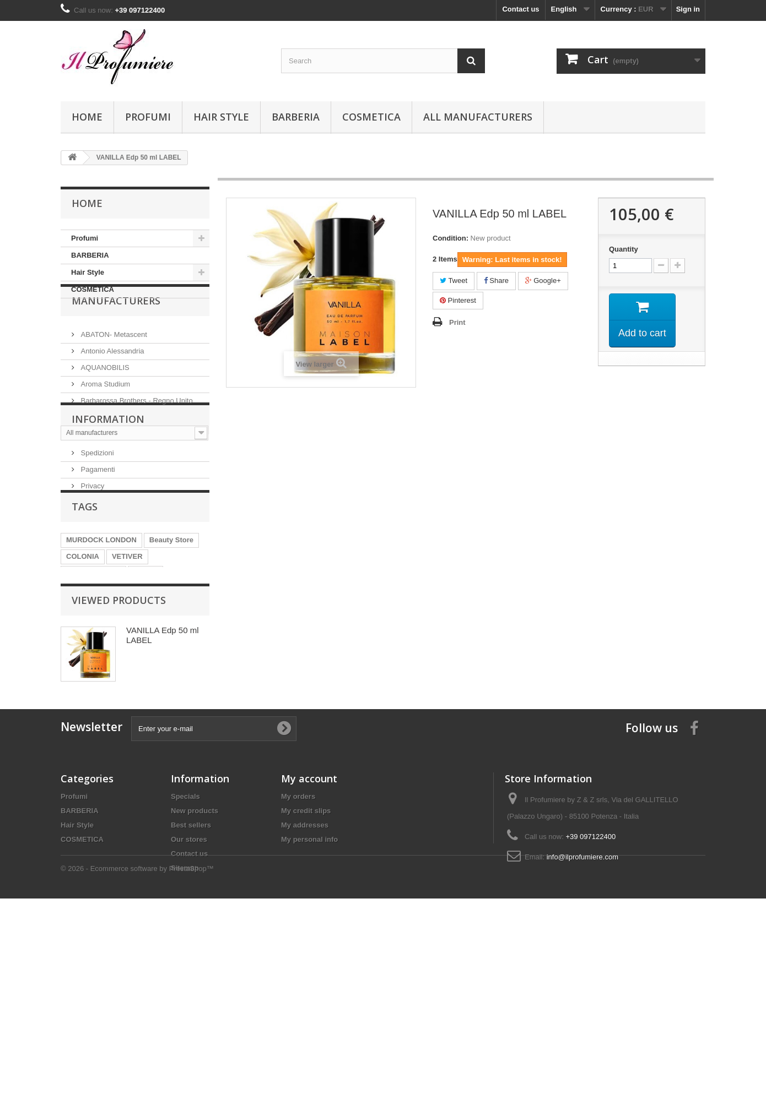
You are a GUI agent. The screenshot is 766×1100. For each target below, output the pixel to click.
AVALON (80, 703)
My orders (298, 959)
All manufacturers (477, 116)
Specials (185, 959)
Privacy (91, 562)
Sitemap (185, 1030)
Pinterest (458, 300)
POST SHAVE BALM (100, 687)
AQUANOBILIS (104, 394)
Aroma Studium (104, 410)
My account (309, 940)
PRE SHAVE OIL (93, 670)
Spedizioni (96, 529)
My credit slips (306, 973)
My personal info (309, 1002)
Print (457, 322)
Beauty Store (171, 637)
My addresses (304, 987)
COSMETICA (371, 116)
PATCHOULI (167, 687)
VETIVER (127, 654)
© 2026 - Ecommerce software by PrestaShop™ (137, 1070)
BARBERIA (296, 116)
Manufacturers (116, 331)
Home (87, 116)
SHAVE (145, 670)
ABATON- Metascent (113, 361)
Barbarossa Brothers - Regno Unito (136, 427)
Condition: (450, 238)
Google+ (543, 280)
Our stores (189, 1002)
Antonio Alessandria (111, 377)
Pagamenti (97, 546)
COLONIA (82, 654)
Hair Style (221, 116)
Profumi (148, 116)
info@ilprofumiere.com (582, 1019)
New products (194, 973)
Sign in (688, 9)
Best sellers (191, 987)
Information (108, 500)
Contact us (520, 9)
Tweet (453, 280)
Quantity (623, 249)
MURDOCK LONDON (101, 637)
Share (496, 280)
